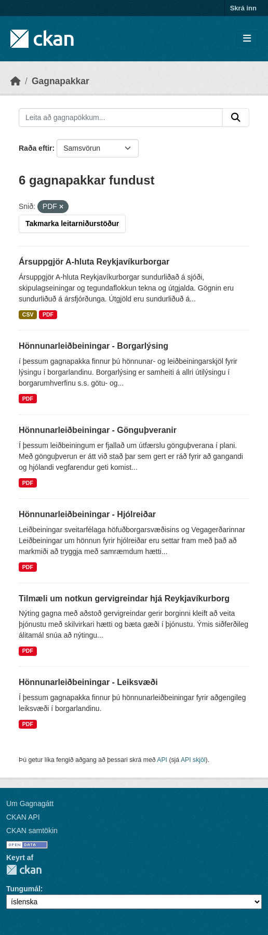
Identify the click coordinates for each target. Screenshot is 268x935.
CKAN (24, 869)
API (162, 759)
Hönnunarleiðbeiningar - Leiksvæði (88, 682)
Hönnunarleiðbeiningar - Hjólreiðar (87, 514)
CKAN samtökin (32, 830)
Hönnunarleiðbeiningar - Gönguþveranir (98, 430)
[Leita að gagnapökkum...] (121, 117)
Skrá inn (243, 8)
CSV (28, 314)
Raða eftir (35, 148)
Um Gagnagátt (29, 803)
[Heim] (15, 81)
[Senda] (235, 117)
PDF (48, 314)
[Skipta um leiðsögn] (247, 38)
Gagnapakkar (60, 81)
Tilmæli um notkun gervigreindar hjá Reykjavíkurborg (124, 598)
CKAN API (23, 817)
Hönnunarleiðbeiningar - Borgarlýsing (93, 345)
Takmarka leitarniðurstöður (72, 223)
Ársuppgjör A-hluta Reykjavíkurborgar (94, 261)
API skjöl (193, 759)
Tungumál (23, 889)
